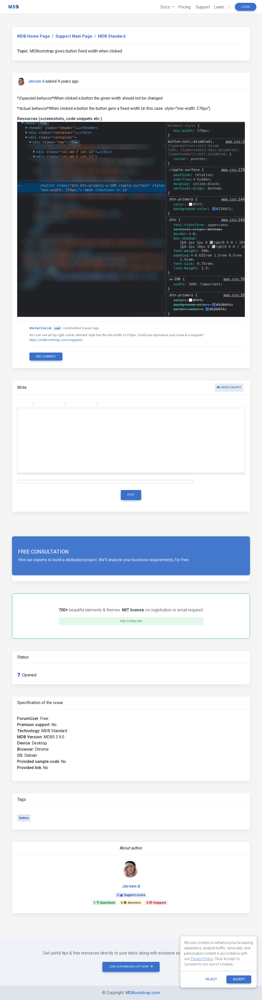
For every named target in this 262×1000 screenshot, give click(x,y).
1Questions (104, 903)
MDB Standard (111, 36)
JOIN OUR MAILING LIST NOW (131, 966)
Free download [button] (131, 621)
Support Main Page (74, 36)
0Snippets (156, 903)
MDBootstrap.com (142, 992)
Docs (165, 7)
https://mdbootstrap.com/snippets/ (56, 340)
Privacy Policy (202, 959)
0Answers (131, 903)
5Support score (131, 895)
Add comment (46, 356)
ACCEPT (239, 979)
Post (131, 494)
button (24, 818)
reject (211, 979)
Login (245, 6)
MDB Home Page (33, 36)
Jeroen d (36, 81)
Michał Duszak (40, 328)
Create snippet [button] (229, 387)
